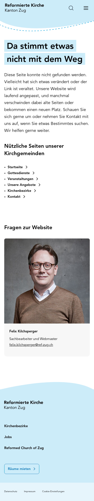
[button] (21, 469)
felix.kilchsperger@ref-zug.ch (31, 367)
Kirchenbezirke (16, 426)
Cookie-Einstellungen (53, 491)
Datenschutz (10, 491)
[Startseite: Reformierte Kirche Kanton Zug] (24, 8)
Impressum (29, 491)
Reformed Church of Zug (24, 448)
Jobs (8, 437)
